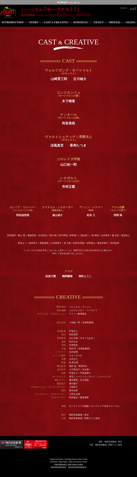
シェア (133, 8)
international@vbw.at (58, 467)
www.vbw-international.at (77, 467)
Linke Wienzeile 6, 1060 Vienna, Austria (68, 464)
